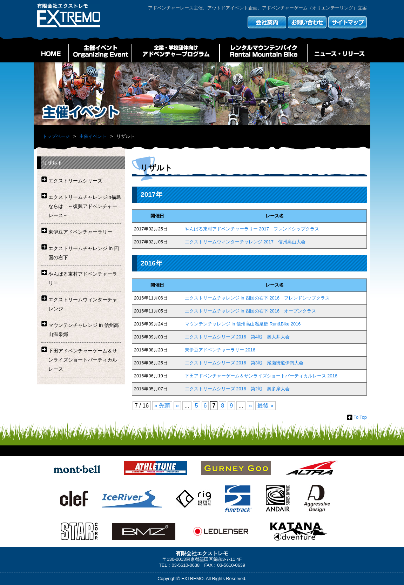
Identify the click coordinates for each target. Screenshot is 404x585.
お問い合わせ (307, 22)
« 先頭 (162, 406)
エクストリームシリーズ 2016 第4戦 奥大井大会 (237, 336)
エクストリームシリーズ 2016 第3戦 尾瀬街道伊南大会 (244, 362)
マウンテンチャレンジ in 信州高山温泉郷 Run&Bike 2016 (243, 324)
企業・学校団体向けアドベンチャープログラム (176, 53)
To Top (360, 417)
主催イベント (100, 53)
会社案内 (267, 22)
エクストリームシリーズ (75, 180)
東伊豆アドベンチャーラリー (80, 232)
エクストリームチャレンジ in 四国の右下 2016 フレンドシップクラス (257, 298)
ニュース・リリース (338, 53)
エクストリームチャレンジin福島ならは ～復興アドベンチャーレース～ (84, 206)
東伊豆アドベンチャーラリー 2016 (222, 349)
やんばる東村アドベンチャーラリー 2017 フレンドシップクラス (252, 228)
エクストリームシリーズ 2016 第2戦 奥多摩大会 (237, 388)
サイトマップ (347, 22)
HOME (51, 53)
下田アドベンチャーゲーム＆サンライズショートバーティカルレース (82, 360)
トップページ (56, 136)
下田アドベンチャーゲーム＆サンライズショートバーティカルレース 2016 (261, 375)
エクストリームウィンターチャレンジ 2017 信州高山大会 (245, 241)
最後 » (265, 406)
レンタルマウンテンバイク (263, 53)
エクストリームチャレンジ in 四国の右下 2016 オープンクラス (250, 311)
